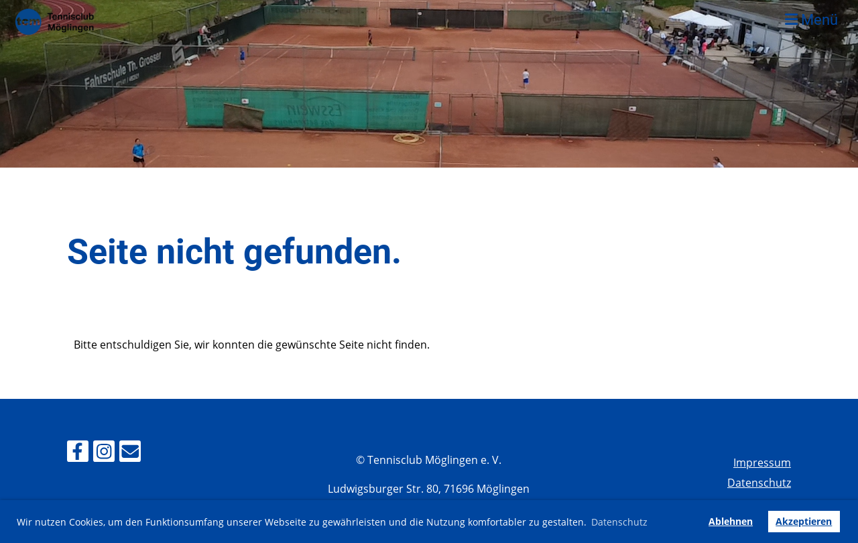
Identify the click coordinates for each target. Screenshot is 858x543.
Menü (811, 19)
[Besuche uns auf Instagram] (104, 453)
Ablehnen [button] (731, 521)
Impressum (762, 462)
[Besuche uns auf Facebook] (77, 453)
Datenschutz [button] (619, 522)
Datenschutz (759, 482)
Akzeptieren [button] (804, 521)
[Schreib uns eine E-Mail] (130, 453)
